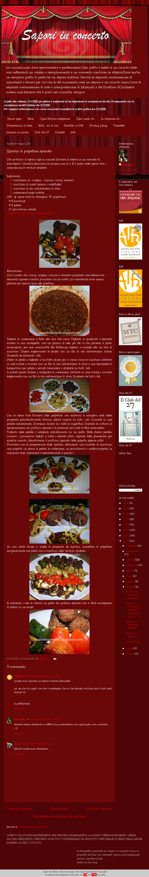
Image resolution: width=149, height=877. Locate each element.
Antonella (19, 719)
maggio (130, 586)
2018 (126, 503)
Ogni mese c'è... (85, 119)
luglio (129, 576)
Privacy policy (98, 125)
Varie (31, 119)
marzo (130, 653)
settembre (132, 565)
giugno (130, 581)
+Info (94, 875)
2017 (126, 508)
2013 (126, 530)
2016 (126, 513)
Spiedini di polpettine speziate (132, 624)
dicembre (131, 545)
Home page (14, 119)
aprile (129, 648)
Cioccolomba (133, 641)
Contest (60, 132)
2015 (126, 519)
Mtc (73, 132)
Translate (119, 125)
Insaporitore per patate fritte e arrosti (30, 213)
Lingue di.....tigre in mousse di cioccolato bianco (133, 610)
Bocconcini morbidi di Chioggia (132, 595)
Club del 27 (42, 132)
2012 (126, 535)
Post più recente (19, 808)
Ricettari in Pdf (73, 125)
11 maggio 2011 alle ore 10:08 (43, 676)
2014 (126, 524)
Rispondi (19, 708)
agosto (130, 570)
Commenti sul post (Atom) (33, 826)
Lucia (17, 743)
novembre (132, 551)
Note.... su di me (48, 125)
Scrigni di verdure (131, 635)
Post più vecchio (99, 808)
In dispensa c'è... (110, 119)
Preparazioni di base (19, 125)
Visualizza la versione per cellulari (59, 816)
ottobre (130, 559)
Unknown (20, 676)
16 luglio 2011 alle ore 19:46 (36, 743)
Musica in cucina (17, 132)
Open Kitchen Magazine (55, 119)
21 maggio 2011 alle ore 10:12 (45, 719)
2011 (126, 540)
